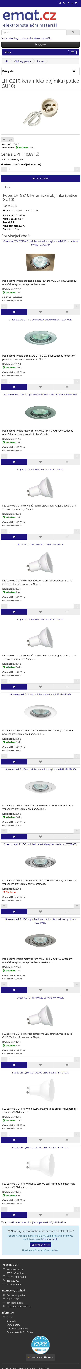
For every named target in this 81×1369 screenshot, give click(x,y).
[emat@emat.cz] (59, 3)
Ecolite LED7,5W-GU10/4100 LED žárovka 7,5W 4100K (40, 1164)
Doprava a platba (16, 1295)
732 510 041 (13, 1299)
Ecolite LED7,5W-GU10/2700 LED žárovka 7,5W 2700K (40, 1089)
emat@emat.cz (14, 1284)
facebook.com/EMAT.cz (19, 1306)
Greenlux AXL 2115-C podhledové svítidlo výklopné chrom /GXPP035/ (40, 861)
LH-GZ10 (12, 1222)
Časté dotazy (13, 1324)
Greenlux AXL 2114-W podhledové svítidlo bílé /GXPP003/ (40, 711)
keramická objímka (28, 1222)
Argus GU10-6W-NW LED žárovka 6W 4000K (40, 561)
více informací (49, 1239)
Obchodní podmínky (17, 1328)
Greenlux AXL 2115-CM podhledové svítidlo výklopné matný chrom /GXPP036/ (40, 937)
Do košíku (40, 178)
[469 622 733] (64, 3)
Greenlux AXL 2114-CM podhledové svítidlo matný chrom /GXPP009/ (40, 411)
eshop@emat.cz (40, 1244)
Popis (8, 187)
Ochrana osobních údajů (20, 1332)
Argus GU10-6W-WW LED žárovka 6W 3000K (40, 486)
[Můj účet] (70, 3)
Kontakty (11, 1321)
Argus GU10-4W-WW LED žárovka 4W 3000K (40, 636)
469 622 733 (13, 1280)
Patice (40, 61)
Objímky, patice (22, 61)
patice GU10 (45, 1222)
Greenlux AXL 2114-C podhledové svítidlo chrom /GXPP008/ (40, 336)
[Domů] (6, 61)
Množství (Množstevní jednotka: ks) (21, 164)
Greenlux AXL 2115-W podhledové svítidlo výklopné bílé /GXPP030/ (40, 786)
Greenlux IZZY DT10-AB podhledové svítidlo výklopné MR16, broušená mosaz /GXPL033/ (40, 259)
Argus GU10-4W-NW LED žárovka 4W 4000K (40, 1014)
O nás (10, 1317)
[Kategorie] (74, 71)
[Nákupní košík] (76, 3)
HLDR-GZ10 (59, 1222)
